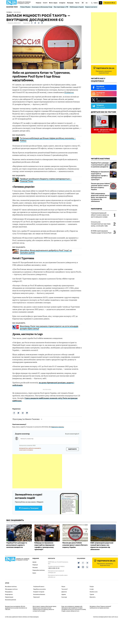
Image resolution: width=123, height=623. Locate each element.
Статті (45, 3)
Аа (100, 2)
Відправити (72, 449)
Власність (92, 597)
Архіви (34, 562)
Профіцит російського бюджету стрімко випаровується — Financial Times (45, 180)
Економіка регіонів (10, 599)
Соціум (92, 586)
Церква (64, 594)
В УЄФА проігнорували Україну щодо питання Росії (101, 232)
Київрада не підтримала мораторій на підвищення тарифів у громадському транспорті (100, 175)
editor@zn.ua (51, 577)
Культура (64, 597)
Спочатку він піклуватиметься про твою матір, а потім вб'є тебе (100, 224)
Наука (63, 586)
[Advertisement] (37, 471)
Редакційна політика (39, 570)
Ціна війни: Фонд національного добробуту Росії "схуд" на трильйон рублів (46, 251)
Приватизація (9, 597)
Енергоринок (9, 594)
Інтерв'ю (62, 3)
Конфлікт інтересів (38, 592)
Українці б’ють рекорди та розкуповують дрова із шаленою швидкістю (100, 165)
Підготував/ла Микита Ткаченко (26, 419)
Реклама (35, 567)
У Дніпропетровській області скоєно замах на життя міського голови (100, 215)
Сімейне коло (93, 592)
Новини (38, 3)
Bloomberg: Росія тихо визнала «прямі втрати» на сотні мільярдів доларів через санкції (49, 327)
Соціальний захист (38, 586)
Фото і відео (53, 3)
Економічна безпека (39, 594)
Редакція (35, 565)
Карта (34, 573)
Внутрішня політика (11, 586)
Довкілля (64, 592)
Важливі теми (12, 7)
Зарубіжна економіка (39, 589)
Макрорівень (8, 592)
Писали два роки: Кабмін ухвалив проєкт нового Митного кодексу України (100, 186)
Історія (92, 589)
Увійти (96, 3)
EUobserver (69, 92)
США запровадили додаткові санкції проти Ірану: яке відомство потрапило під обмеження (100, 197)
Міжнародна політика (11, 589)
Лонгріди (70, 3)
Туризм (92, 594)
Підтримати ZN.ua (110, 2)
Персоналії (36, 597)
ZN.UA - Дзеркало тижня (104, 130)
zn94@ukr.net (52, 572)
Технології (64, 589)
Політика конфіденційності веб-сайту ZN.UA (105, 617)
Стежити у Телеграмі (28, 508)
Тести (77, 3)
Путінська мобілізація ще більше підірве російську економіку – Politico (48, 139)
